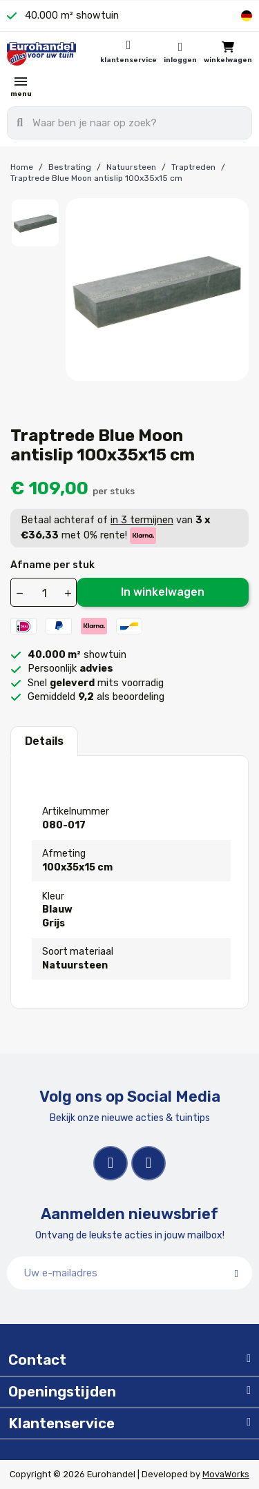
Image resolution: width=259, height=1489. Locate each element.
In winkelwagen (162, 591)
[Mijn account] (180, 54)
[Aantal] (44, 592)
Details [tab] (44, 741)
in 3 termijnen (142, 520)
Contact (37, 1360)
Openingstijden (62, 1391)
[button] (228, 53)
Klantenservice (128, 60)
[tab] (129, 1360)
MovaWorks (225, 1474)
